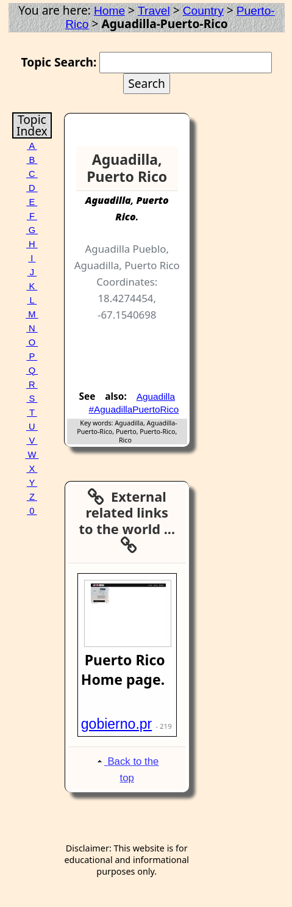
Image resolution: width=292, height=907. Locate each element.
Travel (154, 10)
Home (109, 10)
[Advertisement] (140, 352)
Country (203, 10)
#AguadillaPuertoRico (134, 409)
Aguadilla (156, 396)
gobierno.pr (116, 724)
